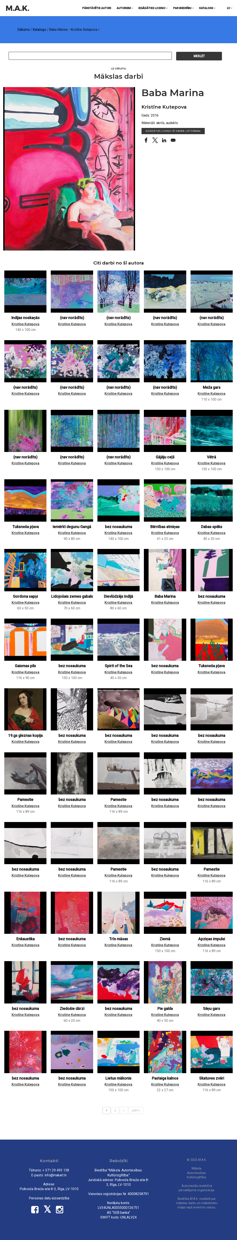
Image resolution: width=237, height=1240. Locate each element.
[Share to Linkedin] (164, 140)
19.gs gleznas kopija (25, 735)
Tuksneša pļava (25, 527)
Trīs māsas (118, 939)
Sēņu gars (211, 1008)
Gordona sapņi (25, 596)
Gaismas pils (25, 666)
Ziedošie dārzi (72, 1008)
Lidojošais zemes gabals (72, 596)
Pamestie (25, 799)
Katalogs (207, 8)
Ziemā (165, 939)
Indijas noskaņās (25, 318)
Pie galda (165, 1008)
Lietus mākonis (118, 1078)
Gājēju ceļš (165, 457)
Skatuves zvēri (211, 1078)
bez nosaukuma (118, 527)
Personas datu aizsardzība (49, 1198)
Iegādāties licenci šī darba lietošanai (174, 131)
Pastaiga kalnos (165, 1078)
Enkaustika (25, 939)
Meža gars (211, 387)
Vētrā (211, 457)
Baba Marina (165, 596)
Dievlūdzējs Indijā (118, 596)
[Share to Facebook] (146, 140)
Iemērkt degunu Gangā (72, 527)
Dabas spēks (211, 527)
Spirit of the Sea (118, 666)
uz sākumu (118, 68)
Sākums (23, 30)
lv (229, 8)
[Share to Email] (173, 140)
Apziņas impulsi (211, 939)
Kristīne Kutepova (164, 107)
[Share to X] (155, 140)
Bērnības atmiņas (165, 527)
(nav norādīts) (72, 318)
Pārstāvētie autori (96, 8)
